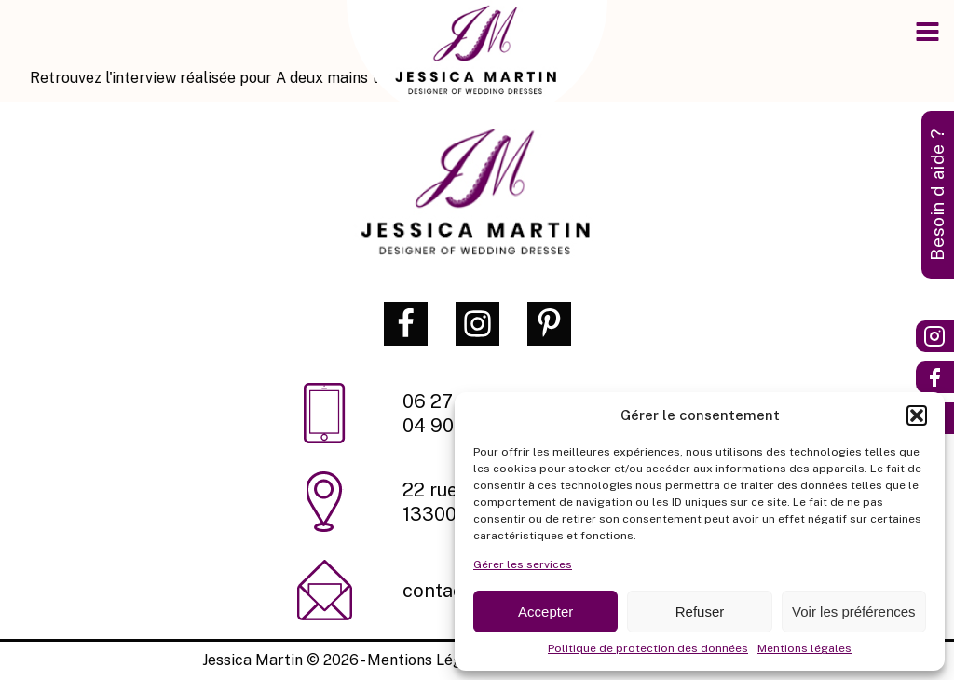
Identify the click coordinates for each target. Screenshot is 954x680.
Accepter (545, 611)
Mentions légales (804, 648)
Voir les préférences (854, 611)
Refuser (700, 611)
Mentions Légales (429, 660)
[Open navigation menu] (927, 33)
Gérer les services (522, 564)
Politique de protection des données (648, 648)
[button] (916, 415)
